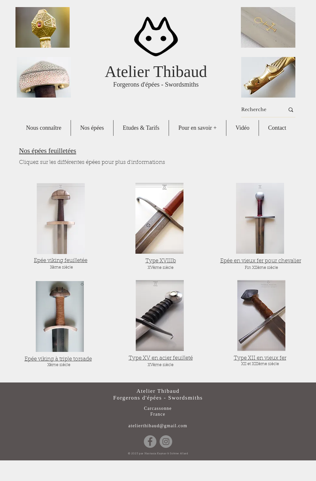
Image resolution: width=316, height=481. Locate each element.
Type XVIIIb (160, 261)
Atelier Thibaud (156, 71)
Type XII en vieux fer (260, 358)
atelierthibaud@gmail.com (157, 425)
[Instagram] (166, 441)
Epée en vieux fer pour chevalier (260, 261)
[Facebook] (150, 441)
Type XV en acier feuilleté (161, 358)
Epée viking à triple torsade (58, 359)
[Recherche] (258, 110)
